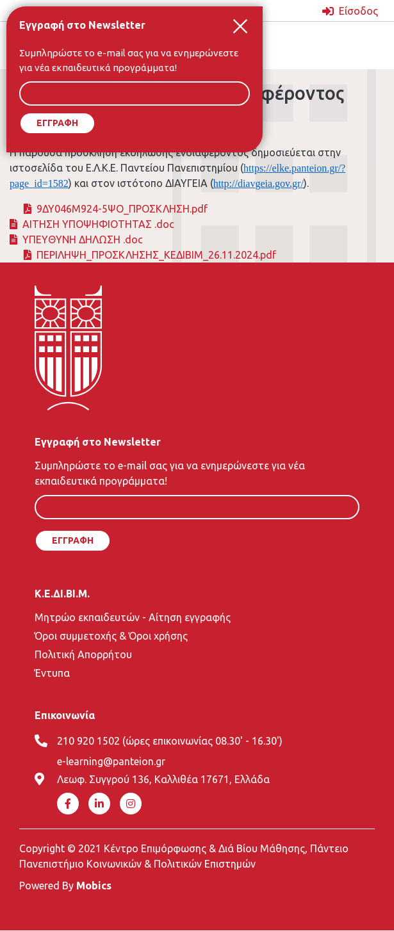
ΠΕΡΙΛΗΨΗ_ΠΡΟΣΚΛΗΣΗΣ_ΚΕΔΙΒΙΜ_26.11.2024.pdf (156, 255)
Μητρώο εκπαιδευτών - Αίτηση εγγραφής (133, 617)
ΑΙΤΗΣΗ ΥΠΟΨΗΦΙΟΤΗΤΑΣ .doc (98, 224)
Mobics (93, 885)
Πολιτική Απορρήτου (83, 654)
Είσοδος (358, 11)
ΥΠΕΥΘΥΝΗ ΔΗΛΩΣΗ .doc (82, 239)
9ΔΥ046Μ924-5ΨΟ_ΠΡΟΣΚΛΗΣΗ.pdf (122, 209)
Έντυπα (52, 673)
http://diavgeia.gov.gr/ (258, 183)
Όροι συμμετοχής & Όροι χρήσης (111, 636)
